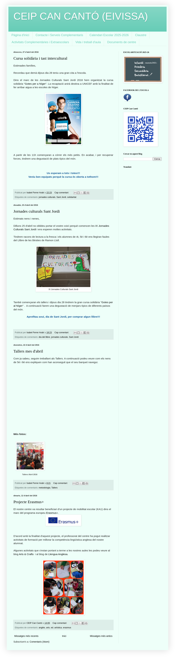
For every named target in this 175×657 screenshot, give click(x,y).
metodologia (44, 488)
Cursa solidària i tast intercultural (40, 58)
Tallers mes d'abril (28, 351)
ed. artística (56, 627)
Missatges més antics (101, 636)
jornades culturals (47, 197)
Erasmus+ (52, 512)
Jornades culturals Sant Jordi (36, 211)
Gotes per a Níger (35, 83)
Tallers (54, 488)
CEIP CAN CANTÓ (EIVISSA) (80, 16)
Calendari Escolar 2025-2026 (109, 35)
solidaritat (71, 197)
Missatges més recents (26, 636)
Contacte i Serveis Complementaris (59, 35)
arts (48, 627)
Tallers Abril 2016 (29, 474)
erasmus (67, 627)
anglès (42, 627)
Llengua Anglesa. (58, 554)
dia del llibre (44, 337)
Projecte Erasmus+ (28, 502)
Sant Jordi (61, 197)
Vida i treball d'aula (88, 42)
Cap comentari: (62, 192)
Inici (64, 636)
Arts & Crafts (26, 554)
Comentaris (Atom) (39, 641)
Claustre (140, 35)
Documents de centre (121, 42)
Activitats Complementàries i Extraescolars (40, 42)
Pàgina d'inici (20, 35)
